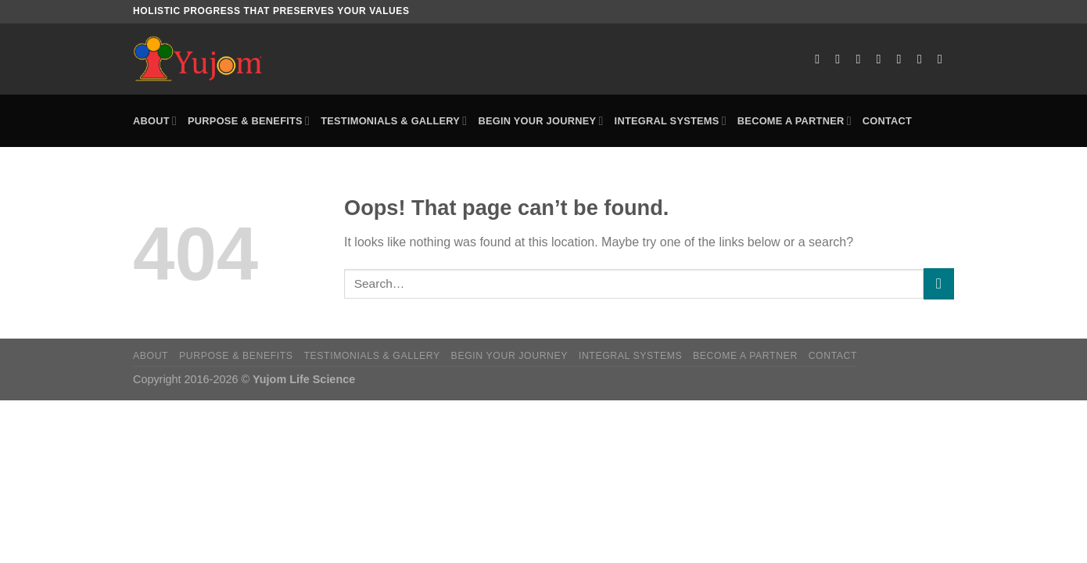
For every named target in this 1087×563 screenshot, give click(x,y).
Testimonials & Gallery (394, 120)
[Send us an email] (883, 59)
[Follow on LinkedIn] (903, 59)
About (155, 120)
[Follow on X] (862, 59)
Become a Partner (794, 120)
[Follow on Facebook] (821, 59)
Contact (887, 121)
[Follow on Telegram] (944, 59)
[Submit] (939, 283)
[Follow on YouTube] (923, 59)
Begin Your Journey (540, 120)
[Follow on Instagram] (841, 59)
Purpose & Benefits (249, 120)
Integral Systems (670, 120)
